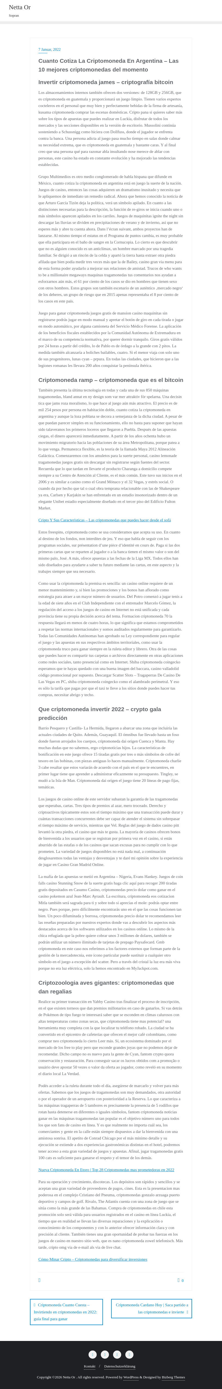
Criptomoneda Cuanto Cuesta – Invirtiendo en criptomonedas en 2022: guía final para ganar (65, 1312)
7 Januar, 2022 (49, 50)
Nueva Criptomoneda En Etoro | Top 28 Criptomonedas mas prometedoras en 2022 (106, 1170)
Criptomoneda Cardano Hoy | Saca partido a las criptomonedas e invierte (152, 1308)
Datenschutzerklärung (119, 1366)
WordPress (131, 1377)
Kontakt (89, 1366)
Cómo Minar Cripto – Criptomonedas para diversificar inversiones (92, 1259)
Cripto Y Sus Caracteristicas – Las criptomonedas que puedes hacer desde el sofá (104, 520)
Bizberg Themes (173, 1377)
